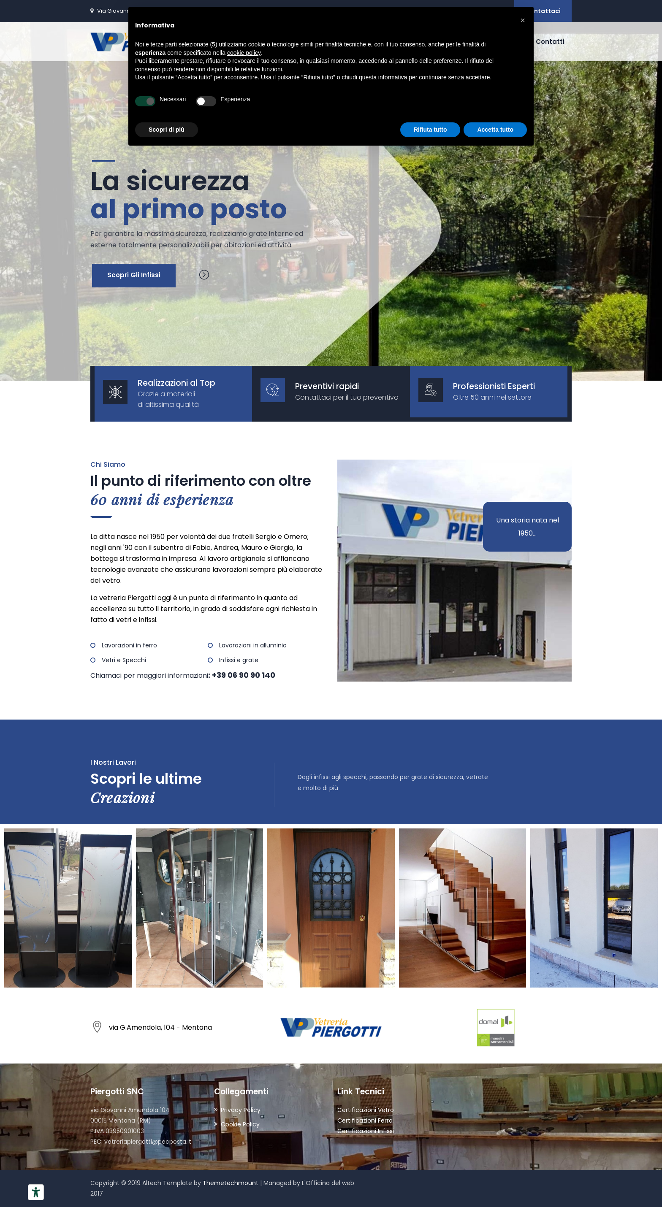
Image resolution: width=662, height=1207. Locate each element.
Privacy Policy (240, 1110)
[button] (522, 20)
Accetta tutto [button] (495, 129)
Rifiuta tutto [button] (430, 129)
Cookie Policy (240, 1124)
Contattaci (543, 11)
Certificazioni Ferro (365, 1120)
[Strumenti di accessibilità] (36, 1192)
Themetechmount (230, 1183)
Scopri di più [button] (166, 129)
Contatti (550, 41)
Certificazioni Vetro (365, 1110)
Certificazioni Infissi (365, 1131)
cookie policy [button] (243, 52)
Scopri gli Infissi (133, 275)
